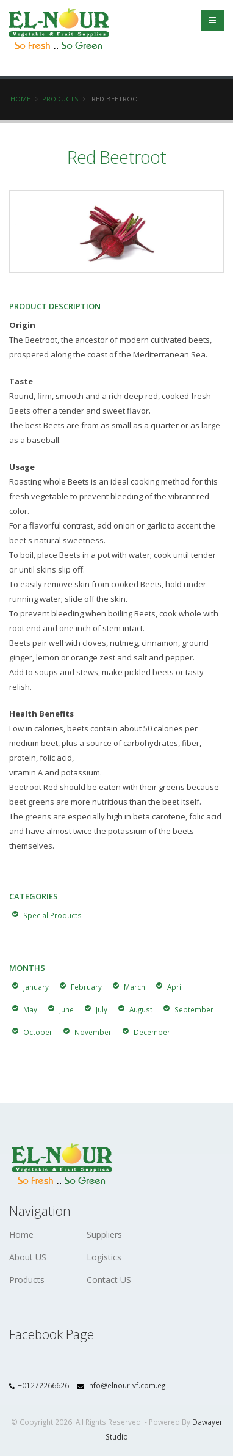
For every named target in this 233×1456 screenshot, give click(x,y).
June (66, 1009)
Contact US (109, 1280)
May (30, 1009)
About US (27, 1257)
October (37, 1032)
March (134, 987)
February (86, 987)
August (140, 1009)
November (93, 1032)
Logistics (104, 1257)
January (36, 987)
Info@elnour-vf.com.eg (121, 1385)
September (193, 1009)
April (175, 987)
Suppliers (104, 1234)
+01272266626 (40, 1385)
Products (60, 98)
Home (20, 98)
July (101, 1009)
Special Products (52, 915)
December (152, 1032)
